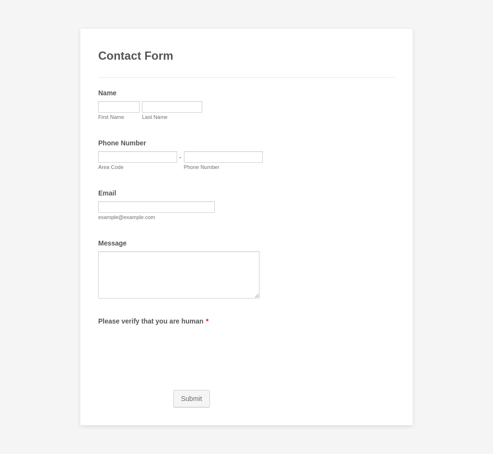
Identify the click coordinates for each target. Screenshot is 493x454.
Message (112, 243)
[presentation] (171, 348)
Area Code (111, 167)
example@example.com (126, 217)
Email (107, 193)
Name (107, 93)
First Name (111, 117)
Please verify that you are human (153, 321)
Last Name (155, 117)
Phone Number (122, 143)
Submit (191, 398)
